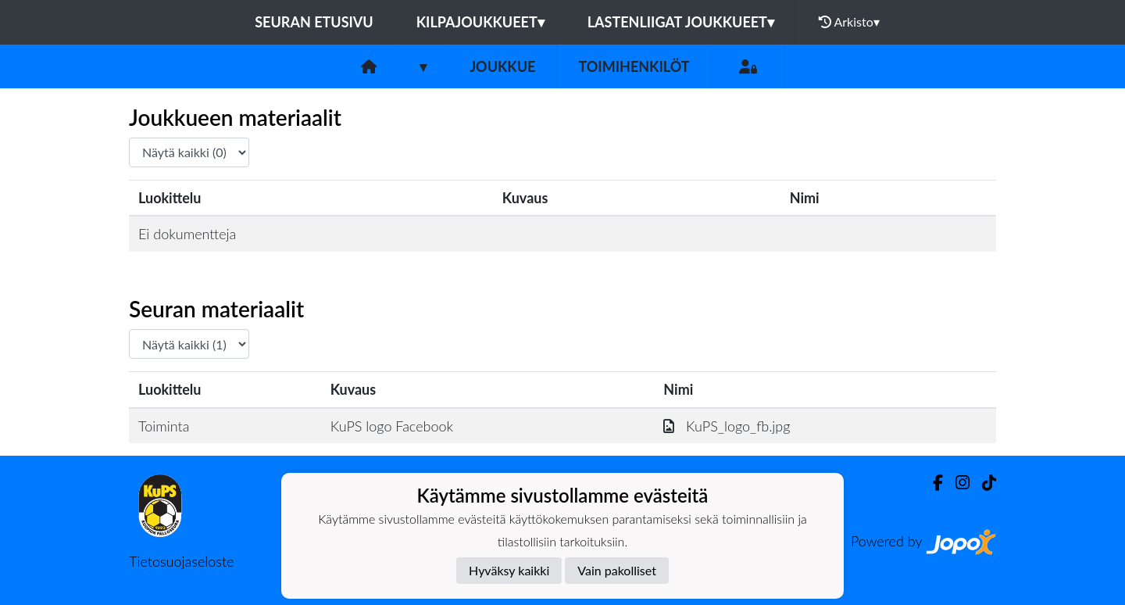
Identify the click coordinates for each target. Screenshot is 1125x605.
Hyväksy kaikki (509, 570)
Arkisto (849, 22)
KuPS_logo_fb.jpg (726, 426)
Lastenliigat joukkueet (681, 21)
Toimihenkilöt (633, 66)
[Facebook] (931, 482)
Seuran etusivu (314, 21)
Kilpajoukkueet (480, 21)
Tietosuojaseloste (181, 561)
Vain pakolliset (616, 570)
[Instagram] (956, 482)
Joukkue (502, 66)
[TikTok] (983, 482)
